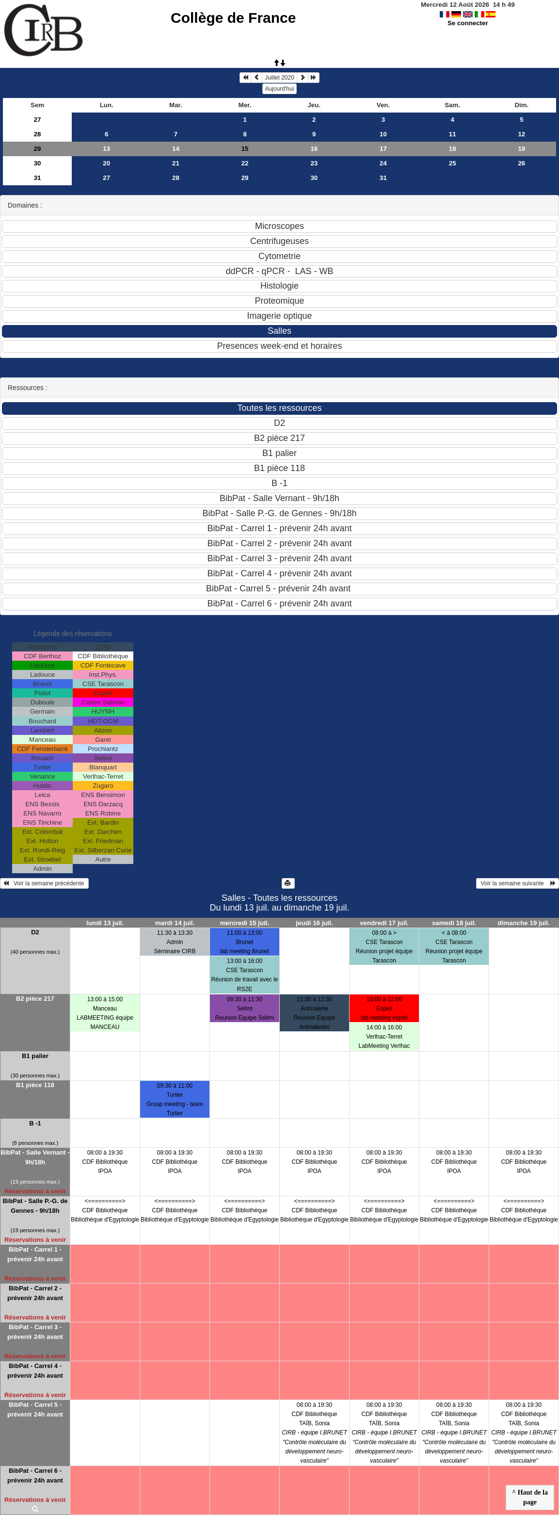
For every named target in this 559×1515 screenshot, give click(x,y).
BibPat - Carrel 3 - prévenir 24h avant (35, 1331)
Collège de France (233, 18)
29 (37, 148)
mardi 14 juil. (174, 923)
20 (106, 163)
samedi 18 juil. (454, 923)
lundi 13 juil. (105, 923)
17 (383, 148)
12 (521, 134)
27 (37, 119)
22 (245, 163)
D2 (35, 932)
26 (521, 163)
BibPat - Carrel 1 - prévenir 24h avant (35, 1254)
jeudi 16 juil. (314, 923)
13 (106, 148)
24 (383, 163)
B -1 (35, 1123)
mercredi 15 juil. (245, 923)
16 (314, 148)
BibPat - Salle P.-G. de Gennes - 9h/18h (34, 1205)
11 (452, 134)
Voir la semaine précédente (44, 883)
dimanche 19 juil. (524, 923)
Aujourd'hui (279, 88)
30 (37, 163)
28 (37, 134)
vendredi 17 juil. (384, 923)
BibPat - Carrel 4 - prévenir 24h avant (35, 1370)
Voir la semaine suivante (517, 883)
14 (175, 148)
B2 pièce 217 (35, 998)
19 (521, 148)
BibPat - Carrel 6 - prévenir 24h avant (35, 1475)
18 (452, 148)
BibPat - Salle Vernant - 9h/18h (34, 1157)
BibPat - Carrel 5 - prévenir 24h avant (35, 1409)
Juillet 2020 (279, 77)
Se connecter (467, 23)
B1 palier (35, 1055)
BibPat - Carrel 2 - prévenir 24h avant (35, 1293)
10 (383, 134)
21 (175, 163)
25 (452, 163)
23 (314, 163)
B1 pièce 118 (35, 1085)
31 (37, 177)
